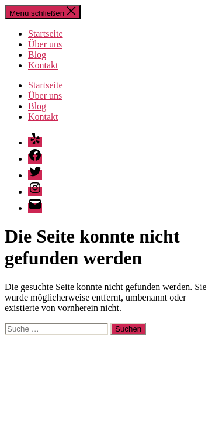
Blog (37, 55)
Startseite (45, 34)
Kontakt (43, 65)
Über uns (45, 44)
